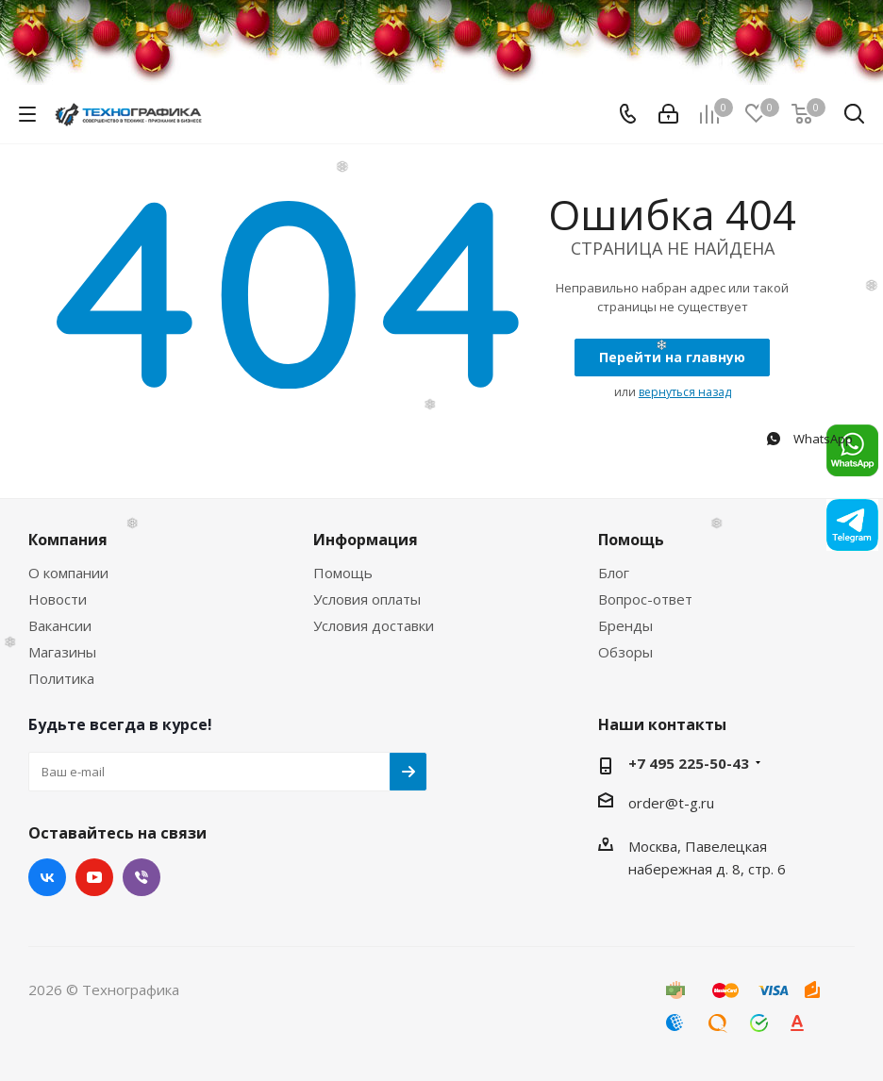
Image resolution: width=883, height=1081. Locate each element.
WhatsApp (808, 438)
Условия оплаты (367, 599)
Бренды (625, 625)
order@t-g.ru (671, 802)
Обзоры (625, 651)
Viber (141, 877)
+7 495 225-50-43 (688, 763)
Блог (613, 572)
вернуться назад (685, 392)
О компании (68, 572)
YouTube (94, 877)
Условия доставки (373, 625)
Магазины (62, 651)
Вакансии (60, 625)
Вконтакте (47, 877)
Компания (68, 539)
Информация (365, 539)
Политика (61, 678)
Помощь (343, 572)
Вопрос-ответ (645, 599)
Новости (57, 599)
